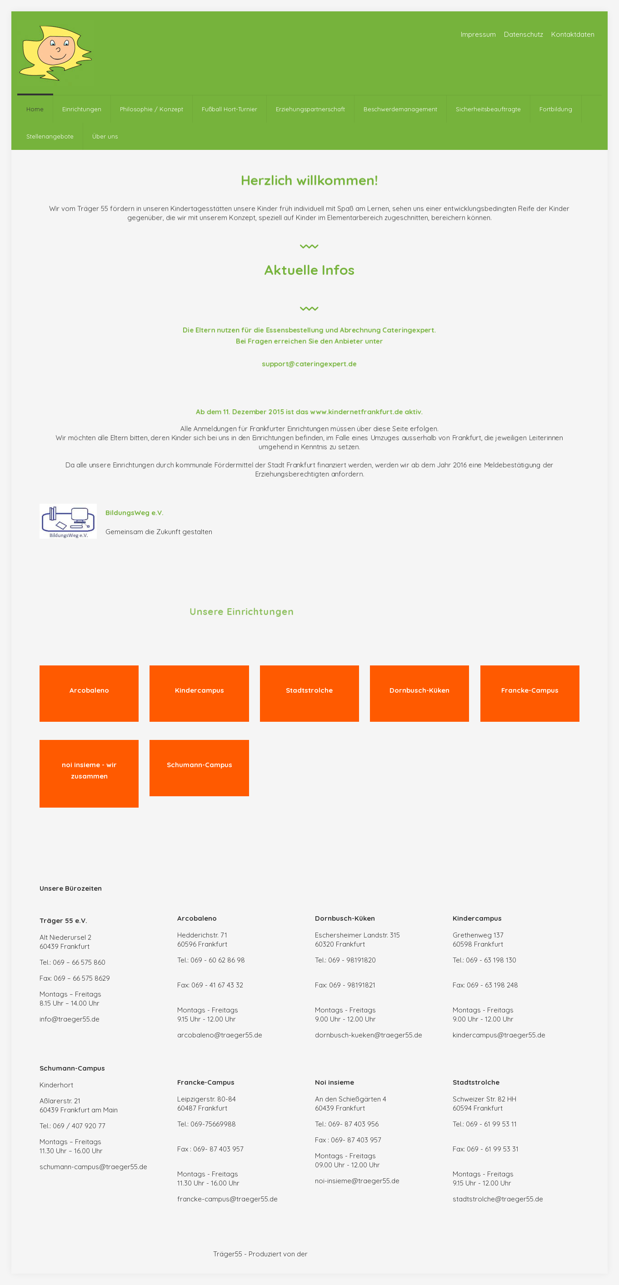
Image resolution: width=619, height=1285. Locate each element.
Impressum (478, 34)
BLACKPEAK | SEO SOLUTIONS (357, 1254)
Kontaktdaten (572, 34)
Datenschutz (523, 34)
